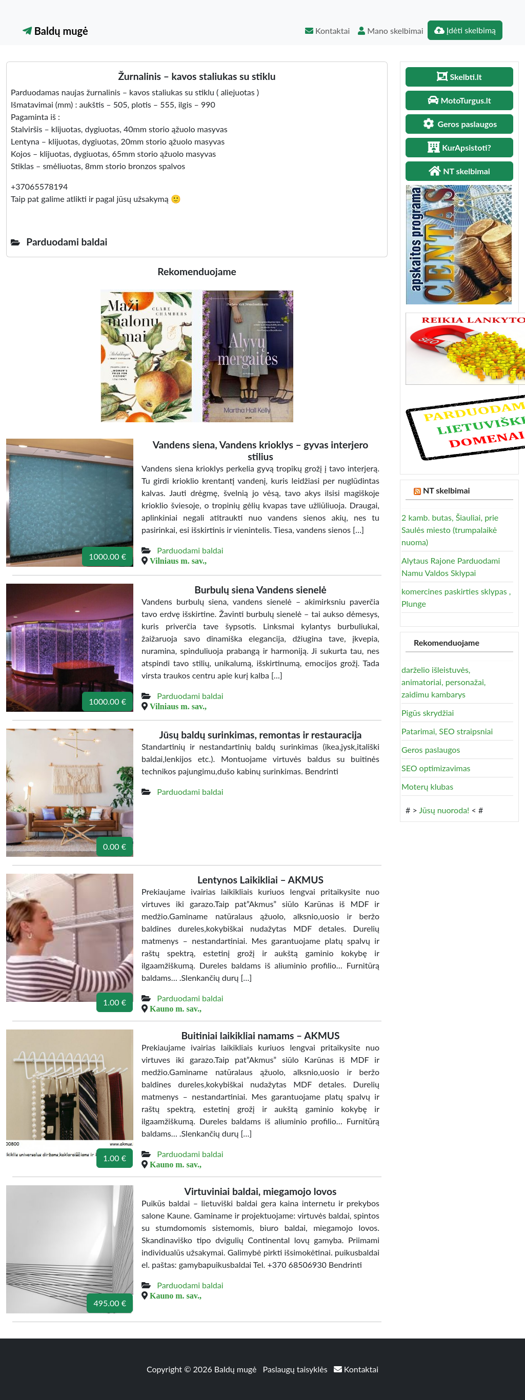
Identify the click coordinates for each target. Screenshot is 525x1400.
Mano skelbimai (390, 30)
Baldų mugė (55, 31)
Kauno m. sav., (175, 1008)
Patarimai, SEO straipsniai (447, 731)
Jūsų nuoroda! (444, 810)
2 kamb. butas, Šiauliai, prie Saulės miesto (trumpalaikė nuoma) (449, 529)
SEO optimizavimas (436, 768)
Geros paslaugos (430, 749)
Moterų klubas (427, 786)
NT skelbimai (446, 490)
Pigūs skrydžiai (427, 712)
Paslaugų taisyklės (296, 1369)
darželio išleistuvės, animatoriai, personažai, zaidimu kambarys (443, 682)
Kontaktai (327, 30)
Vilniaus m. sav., (178, 561)
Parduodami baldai (190, 550)
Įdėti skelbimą (465, 30)
